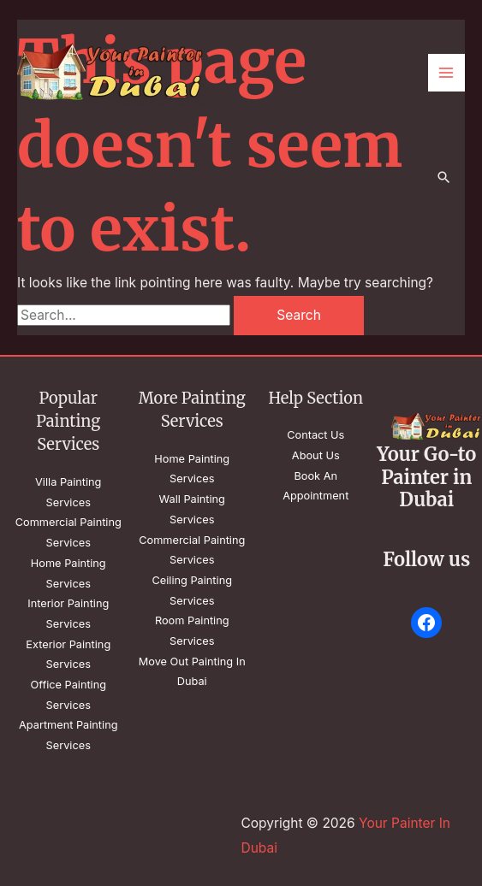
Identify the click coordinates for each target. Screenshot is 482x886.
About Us (316, 455)
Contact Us (315, 434)
